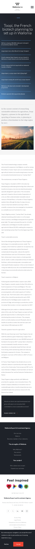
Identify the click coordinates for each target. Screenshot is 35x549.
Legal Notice (17, 520)
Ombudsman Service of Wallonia (17, 522)
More (9, 538)
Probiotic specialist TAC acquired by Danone (13, 94)
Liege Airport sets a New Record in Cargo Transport (15, 51)
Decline (6, 544)
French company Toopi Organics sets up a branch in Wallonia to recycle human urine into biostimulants (15, 58)
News (17, 17)
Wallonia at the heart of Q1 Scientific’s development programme (15, 86)
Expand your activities (17, 468)
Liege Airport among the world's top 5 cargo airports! (15, 79)
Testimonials (17, 455)
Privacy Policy (17, 527)
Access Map (17, 517)
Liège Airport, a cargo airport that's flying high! (14, 73)
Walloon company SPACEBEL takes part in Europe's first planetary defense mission (15, 44)
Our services (17, 433)
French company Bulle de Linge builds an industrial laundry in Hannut (15, 66)
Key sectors (17, 452)
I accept (18, 544)
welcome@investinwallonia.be (17, 525)
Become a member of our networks (17, 439)
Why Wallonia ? (17, 449)
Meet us (17, 436)
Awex (17, 7)
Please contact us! (10, 413)
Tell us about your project (17, 465)
